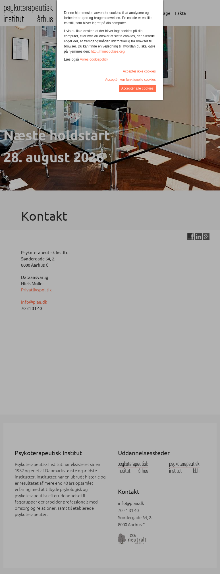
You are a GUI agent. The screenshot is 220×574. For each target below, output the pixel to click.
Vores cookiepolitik (94, 59)
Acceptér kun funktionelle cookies (130, 80)
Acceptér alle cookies (137, 88)
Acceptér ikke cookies (139, 71)
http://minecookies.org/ (108, 51)
